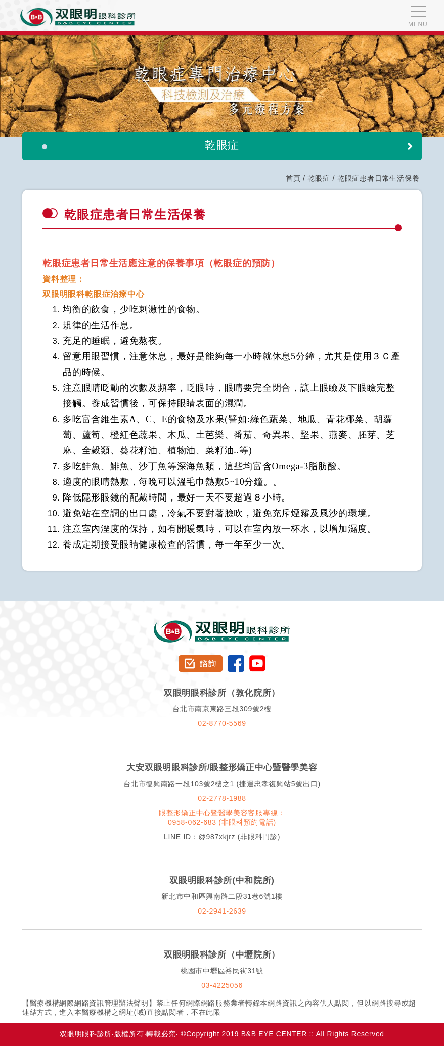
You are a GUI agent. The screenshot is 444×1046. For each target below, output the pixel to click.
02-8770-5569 (222, 723)
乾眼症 (318, 178)
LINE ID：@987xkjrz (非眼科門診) (222, 837)
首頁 (293, 178)
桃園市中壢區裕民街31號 (222, 971)
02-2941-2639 (222, 911)
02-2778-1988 (222, 798)
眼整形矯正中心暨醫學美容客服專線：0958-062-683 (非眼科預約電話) (222, 817)
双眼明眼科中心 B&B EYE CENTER (78, 17)
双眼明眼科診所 (222, 624)
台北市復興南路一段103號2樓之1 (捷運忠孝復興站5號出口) (222, 784)
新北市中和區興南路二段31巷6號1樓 (222, 896)
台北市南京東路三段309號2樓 (222, 709)
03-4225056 (222, 985)
